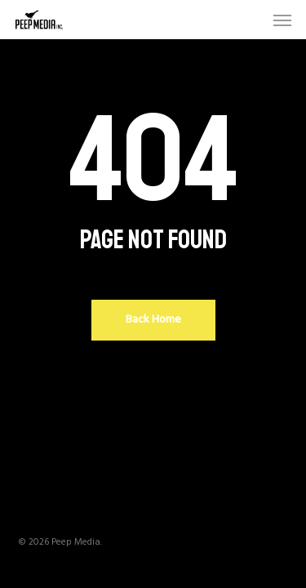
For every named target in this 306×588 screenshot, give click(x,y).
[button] (282, 19)
